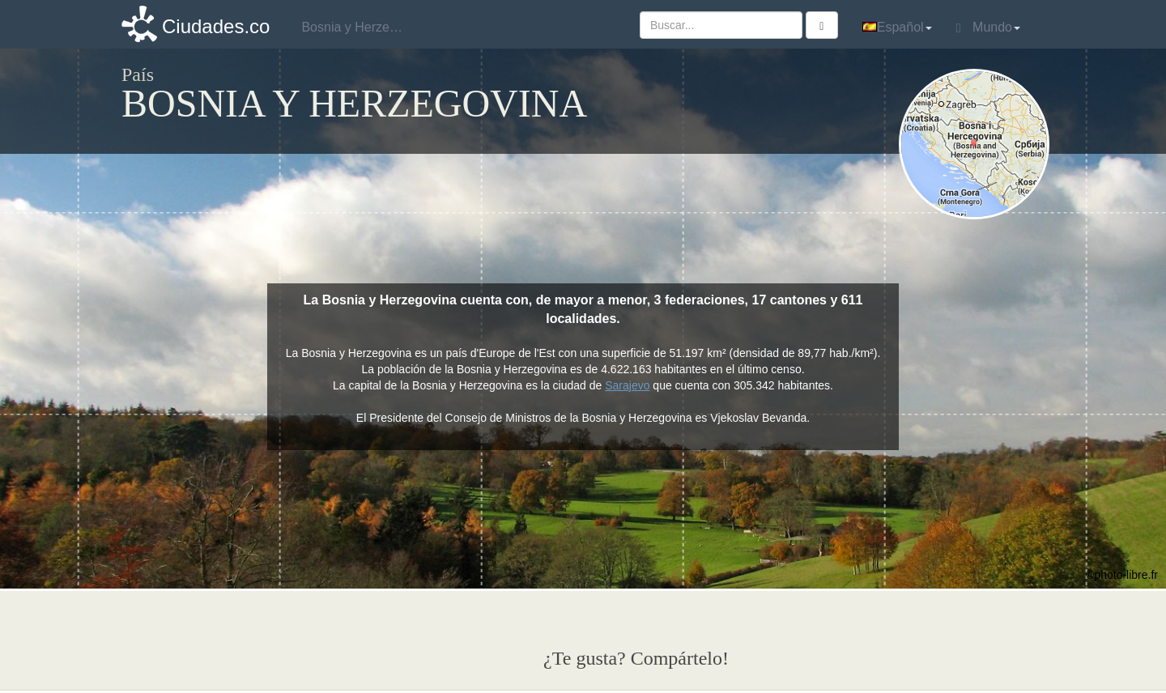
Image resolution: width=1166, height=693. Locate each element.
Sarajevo (627, 385)
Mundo (988, 27)
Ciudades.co (216, 26)
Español (897, 27)
